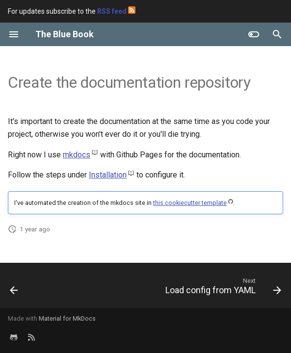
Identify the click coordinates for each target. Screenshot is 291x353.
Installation (108, 174)
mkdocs (76, 154)
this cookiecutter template (190, 202)
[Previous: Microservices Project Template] (14, 288)
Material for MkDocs (67, 318)
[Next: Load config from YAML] (221, 288)
